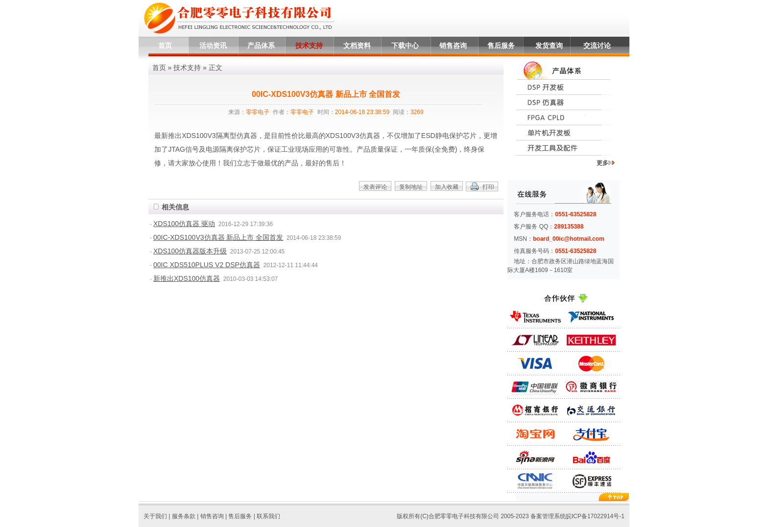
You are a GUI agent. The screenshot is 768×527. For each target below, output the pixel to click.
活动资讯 (213, 45)
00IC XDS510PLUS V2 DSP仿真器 (206, 265)
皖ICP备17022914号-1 (595, 516)
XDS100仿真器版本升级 (190, 251)
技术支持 (309, 45)
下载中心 (405, 45)
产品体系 (261, 45)
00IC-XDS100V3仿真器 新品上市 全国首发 (218, 237)
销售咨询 (453, 45)
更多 (606, 163)
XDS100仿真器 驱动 (184, 224)
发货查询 (549, 45)
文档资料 (357, 45)
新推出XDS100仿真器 (186, 278)
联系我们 (268, 516)
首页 (165, 45)
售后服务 (501, 45)
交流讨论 (597, 45)
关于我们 (155, 516)
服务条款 (183, 516)
